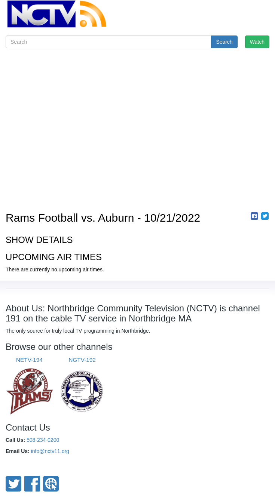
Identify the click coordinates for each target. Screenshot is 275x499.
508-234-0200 (43, 440)
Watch (257, 42)
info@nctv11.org (50, 451)
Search (224, 42)
